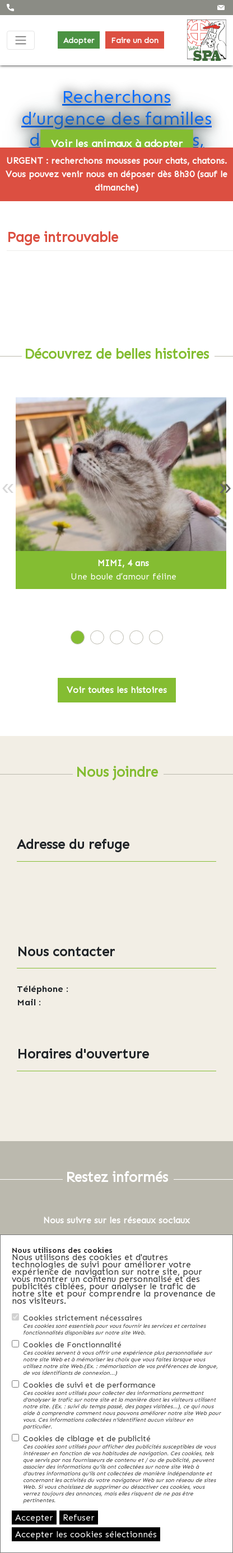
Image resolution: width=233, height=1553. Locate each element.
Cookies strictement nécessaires (122, 1324)
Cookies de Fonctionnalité (122, 1358)
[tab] (78, 637)
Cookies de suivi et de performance (122, 1404)
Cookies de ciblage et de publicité (122, 1468)
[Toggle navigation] (21, 40)
